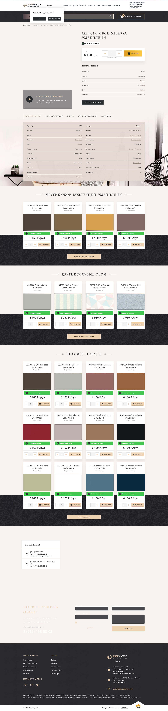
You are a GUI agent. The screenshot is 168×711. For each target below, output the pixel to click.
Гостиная (138, 149)
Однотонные (55, 667)
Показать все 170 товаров (84, 257)
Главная (26, 25)
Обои (36, 25)
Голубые (142, 90)
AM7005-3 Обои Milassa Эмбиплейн (37, 467)
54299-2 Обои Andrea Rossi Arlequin (68, 286)
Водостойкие (140, 94)
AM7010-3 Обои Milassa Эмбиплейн (100, 416)
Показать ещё (84, 517)
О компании (67, 5)
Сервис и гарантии (94, 5)
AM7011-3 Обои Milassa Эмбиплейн (131, 416)
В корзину (133, 53)
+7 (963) (119, 672)
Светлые (54, 660)
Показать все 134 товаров (84, 336)
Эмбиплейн (141, 85)
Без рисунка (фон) (135, 135)
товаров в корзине (133, 16)
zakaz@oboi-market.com (137, 2)
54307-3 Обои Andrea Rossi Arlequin (99, 286)
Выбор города (54, 18)
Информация (106, 5)
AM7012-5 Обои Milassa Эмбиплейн (68, 206)
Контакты (116, 5)
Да (39, 18)
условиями (90, 628)
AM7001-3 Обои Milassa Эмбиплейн (68, 467)
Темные (54, 663)
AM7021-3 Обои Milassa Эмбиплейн (131, 467)
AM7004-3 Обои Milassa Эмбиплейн (131, 366)
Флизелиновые (136, 140)
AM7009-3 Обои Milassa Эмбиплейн (37, 206)
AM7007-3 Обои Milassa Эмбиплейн (100, 366)
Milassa (142, 81)
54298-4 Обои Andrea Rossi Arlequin (131, 286)
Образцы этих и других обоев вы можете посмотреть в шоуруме (51, 101)
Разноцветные (56, 670)
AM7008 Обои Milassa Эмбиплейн (37, 286)
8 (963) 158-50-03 (136, 4)
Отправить (128, 629)
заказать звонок (135, 9)
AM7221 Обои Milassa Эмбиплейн (131, 206)
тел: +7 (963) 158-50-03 (38, 554)
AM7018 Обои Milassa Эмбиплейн (100, 467)
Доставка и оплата (79, 5)
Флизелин (79, 177)
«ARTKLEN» (124, 708)
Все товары (55, 674)
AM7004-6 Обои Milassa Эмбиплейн (100, 206)
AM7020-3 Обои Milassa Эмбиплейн (37, 416)
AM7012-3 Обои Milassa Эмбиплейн (68, 416)
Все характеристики (93, 102)
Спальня (132, 149)
